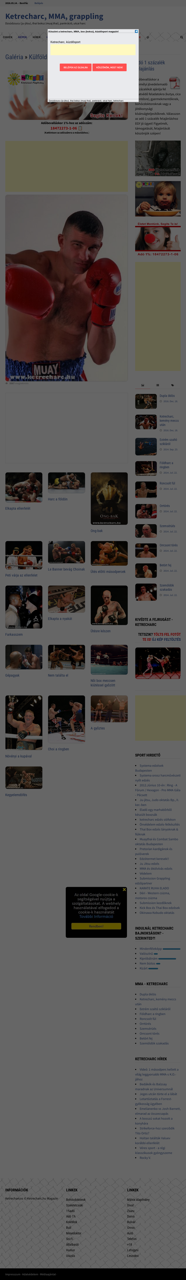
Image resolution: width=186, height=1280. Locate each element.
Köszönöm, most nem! (109, 67)
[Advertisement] (93, 49)
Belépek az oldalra (76, 67)
